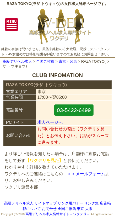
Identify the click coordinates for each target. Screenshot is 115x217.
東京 (80, 209)
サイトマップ (46, 203)
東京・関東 (68, 61)
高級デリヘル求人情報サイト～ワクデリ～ (57, 214)
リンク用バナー (70, 203)
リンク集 (91, 203)
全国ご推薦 (45, 61)
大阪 (88, 209)
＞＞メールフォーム (86, 174)
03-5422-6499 (74, 110)
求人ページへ (50, 122)
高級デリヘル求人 (17, 61)
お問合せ (49, 209)
